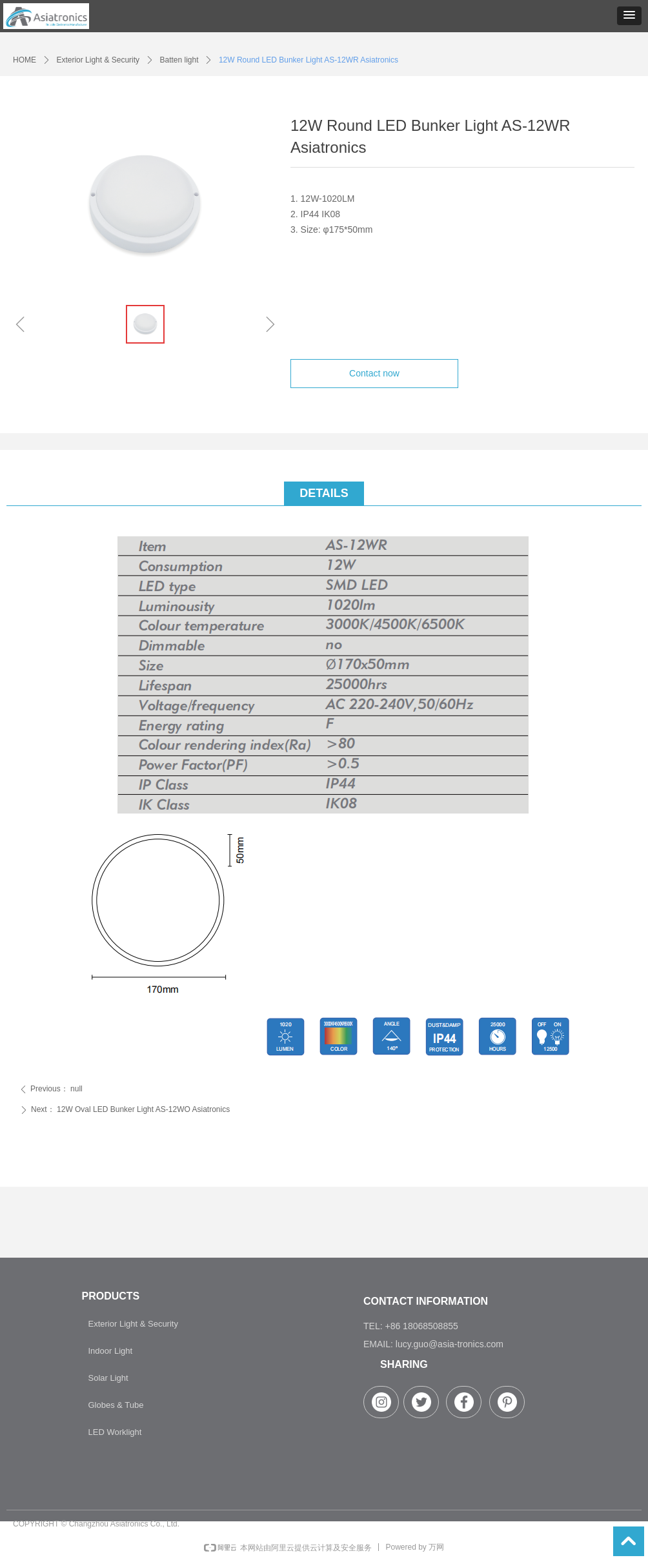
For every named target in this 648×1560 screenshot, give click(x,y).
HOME (24, 59)
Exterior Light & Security (97, 59)
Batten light (178, 59)
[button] (629, 15)
